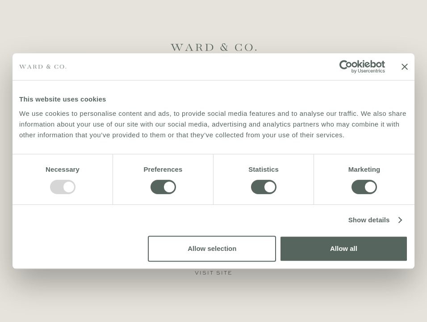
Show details (369, 220)
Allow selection (212, 248)
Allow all (343, 248)
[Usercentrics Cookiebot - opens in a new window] (346, 66)
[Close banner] (405, 67)
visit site (214, 272)
